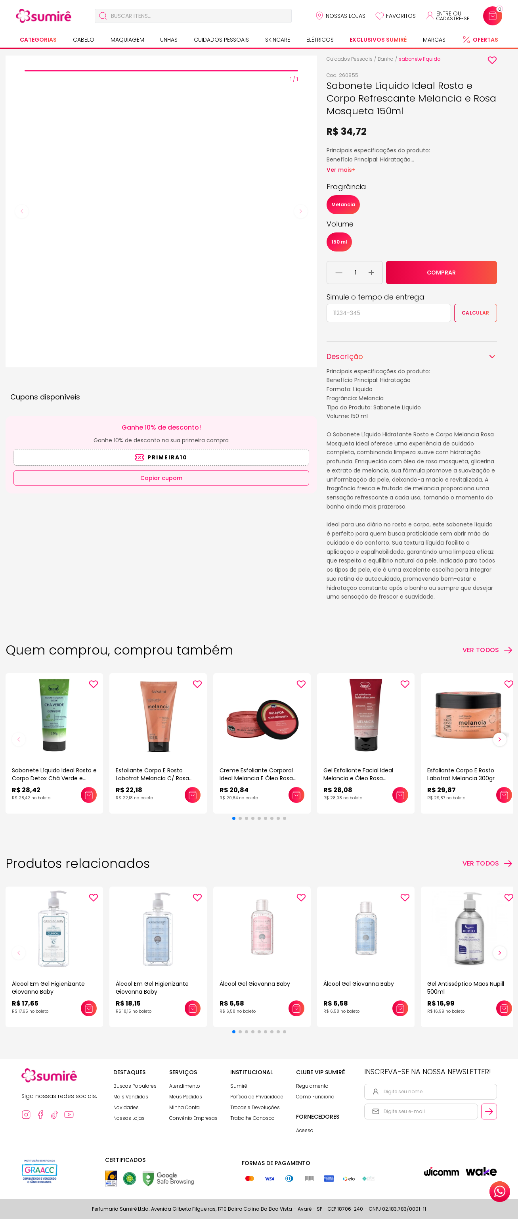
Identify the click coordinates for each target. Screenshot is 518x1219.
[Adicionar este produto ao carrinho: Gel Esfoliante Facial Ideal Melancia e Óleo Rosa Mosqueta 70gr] (400, 795)
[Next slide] (301, 211)
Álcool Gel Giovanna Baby (255, 984)
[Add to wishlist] (492, 60)
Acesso (304, 1130)
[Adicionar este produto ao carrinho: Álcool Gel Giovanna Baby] (296, 1008)
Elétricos (320, 40)
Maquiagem (127, 40)
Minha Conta (184, 1107)
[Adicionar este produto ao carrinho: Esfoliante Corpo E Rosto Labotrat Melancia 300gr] (504, 795)
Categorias (38, 40)
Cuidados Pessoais (221, 40)
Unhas (169, 40)
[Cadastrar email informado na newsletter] (489, 1111)
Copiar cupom (161, 478)
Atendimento (184, 1086)
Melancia (343, 204)
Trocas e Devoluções (255, 1107)
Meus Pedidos (185, 1096)
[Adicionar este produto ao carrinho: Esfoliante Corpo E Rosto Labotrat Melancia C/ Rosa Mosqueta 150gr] (193, 795)
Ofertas (485, 40)
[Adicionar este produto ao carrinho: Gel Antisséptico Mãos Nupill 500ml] (504, 1008)
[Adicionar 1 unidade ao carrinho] (371, 272)
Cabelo (83, 40)
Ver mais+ (341, 170)
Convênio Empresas (193, 1118)
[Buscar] (103, 16)
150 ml (339, 241)
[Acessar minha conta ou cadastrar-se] (447, 16)
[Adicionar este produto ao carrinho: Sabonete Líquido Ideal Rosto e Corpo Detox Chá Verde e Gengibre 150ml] (89, 795)
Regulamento (312, 1086)
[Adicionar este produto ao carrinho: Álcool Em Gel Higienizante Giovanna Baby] (89, 1008)
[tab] (161, 70)
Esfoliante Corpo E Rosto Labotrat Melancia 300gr (461, 774)
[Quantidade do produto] (355, 272)
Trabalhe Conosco (252, 1118)
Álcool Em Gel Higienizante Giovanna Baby (48, 988)
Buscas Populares (135, 1086)
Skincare (277, 40)
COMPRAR (441, 272)
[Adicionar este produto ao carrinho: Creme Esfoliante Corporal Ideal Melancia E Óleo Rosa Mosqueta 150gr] (296, 795)
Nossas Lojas (345, 16)
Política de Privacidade (256, 1096)
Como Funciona (315, 1096)
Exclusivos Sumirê (378, 40)
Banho (386, 59)
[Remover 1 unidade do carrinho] (339, 272)
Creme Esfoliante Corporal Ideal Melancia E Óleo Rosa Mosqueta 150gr (256, 778)
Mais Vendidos (130, 1096)
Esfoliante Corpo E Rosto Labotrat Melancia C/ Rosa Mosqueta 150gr (152, 778)
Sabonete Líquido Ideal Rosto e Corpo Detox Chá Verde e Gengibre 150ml (54, 778)
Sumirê (238, 1086)
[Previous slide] (22, 211)
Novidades (126, 1107)
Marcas (434, 40)
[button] (233, 818)
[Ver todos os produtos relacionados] (488, 863)
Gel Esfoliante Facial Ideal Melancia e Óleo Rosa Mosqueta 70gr (358, 778)
